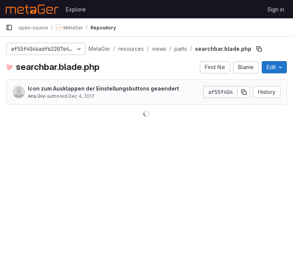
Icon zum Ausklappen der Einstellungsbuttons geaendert (103, 88)
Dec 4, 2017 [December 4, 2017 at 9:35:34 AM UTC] (81, 96)
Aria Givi (37, 96)
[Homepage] (32, 9)
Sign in (275, 9)
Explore (76, 9)
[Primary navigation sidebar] (9, 27)
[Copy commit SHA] (244, 92)
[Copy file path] (259, 49)
